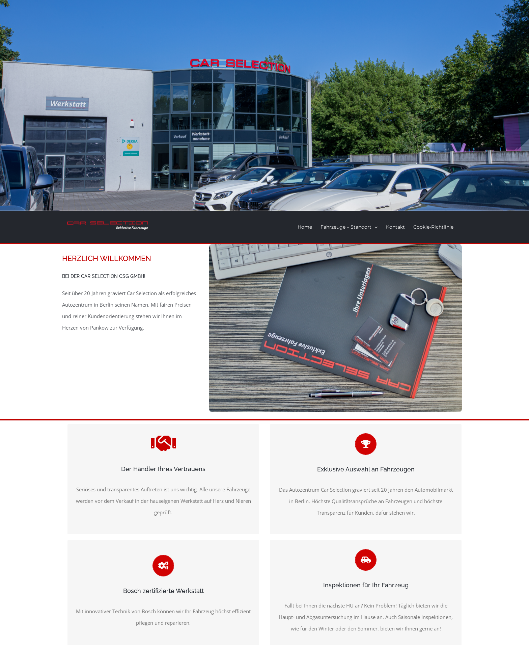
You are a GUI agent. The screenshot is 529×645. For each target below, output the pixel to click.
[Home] (264, 105)
